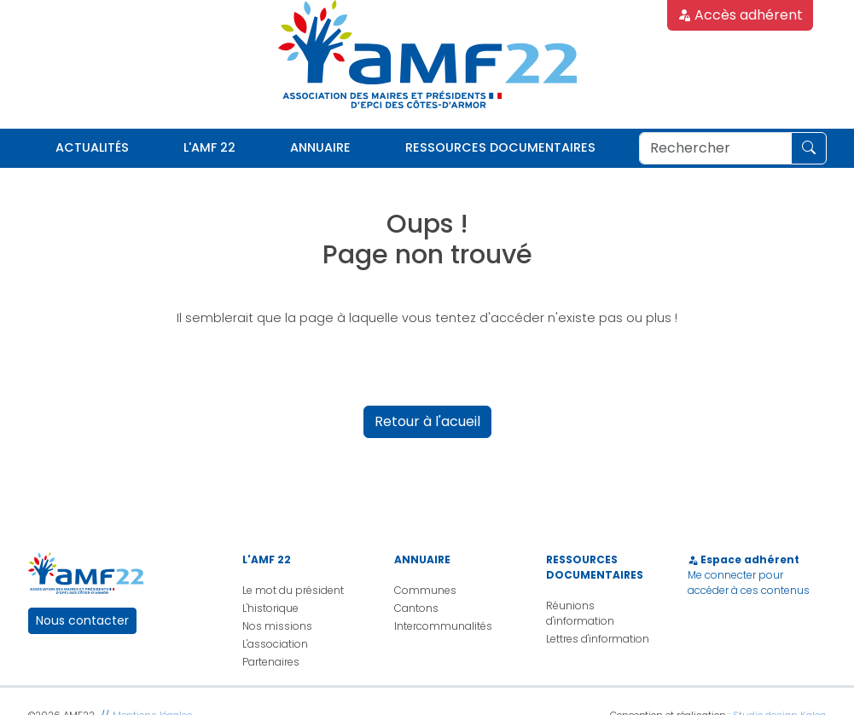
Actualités (92, 147)
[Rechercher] (715, 148)
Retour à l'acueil (427, 421)
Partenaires (270, 661)
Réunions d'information (580, 613)
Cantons (416, 608)
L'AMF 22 (209, 147)
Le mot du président (293, 590)
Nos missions (277, 626)
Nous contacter (82, 620)
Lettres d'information (597, 638)
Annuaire (320, 147)
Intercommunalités (443, 626)
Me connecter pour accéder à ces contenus (749, 582)
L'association (275, 644)
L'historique (270, 608)
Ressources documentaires (500, 147)
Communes (425, 590)
